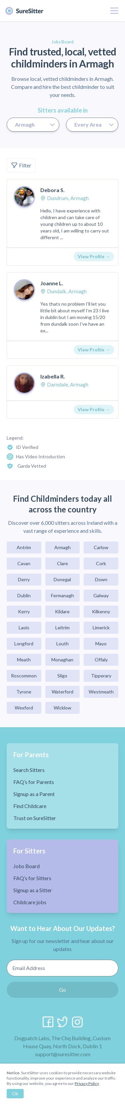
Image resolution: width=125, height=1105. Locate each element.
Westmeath (101, 691)
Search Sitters (29, 770)
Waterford (62, 691)
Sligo (62, 675)
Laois (24, 627)
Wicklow (62, 708)
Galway (101, 595)
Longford (23, 643)
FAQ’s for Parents (33, 782)
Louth (62, 643)
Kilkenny (101, 611)
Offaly (101, 659)
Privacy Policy (87, 1083)
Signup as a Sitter (32, 890)
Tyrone (23, 691)
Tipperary (101, 675)
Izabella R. (52, 376)
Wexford (24, 708)
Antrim (24, 547)
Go (62, 989)
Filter (21, 165)
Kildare (62, 611)
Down (101, 579)
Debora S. (52, 190)
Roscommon (24, 675)
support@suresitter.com (62, 1054)
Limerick (101, 627)
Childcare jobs (29, 902)
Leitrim (62, 627)
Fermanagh (62, 595)
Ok (15, 1093)
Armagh (62, 547)
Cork (101, 563)
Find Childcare (29, 806)
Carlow (101, 547)
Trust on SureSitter (34, 818)
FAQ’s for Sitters (32, 878)
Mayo (101, 643)
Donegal (62, 579)
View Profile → (94, 256)
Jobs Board (26, 866)
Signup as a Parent (34, 794)
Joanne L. (51, 283)
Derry (24, 579)
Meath (24, 659)
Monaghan (62, 659)
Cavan (23, 563)
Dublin (24, 595)
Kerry (24, 611)
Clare (62, 563)
